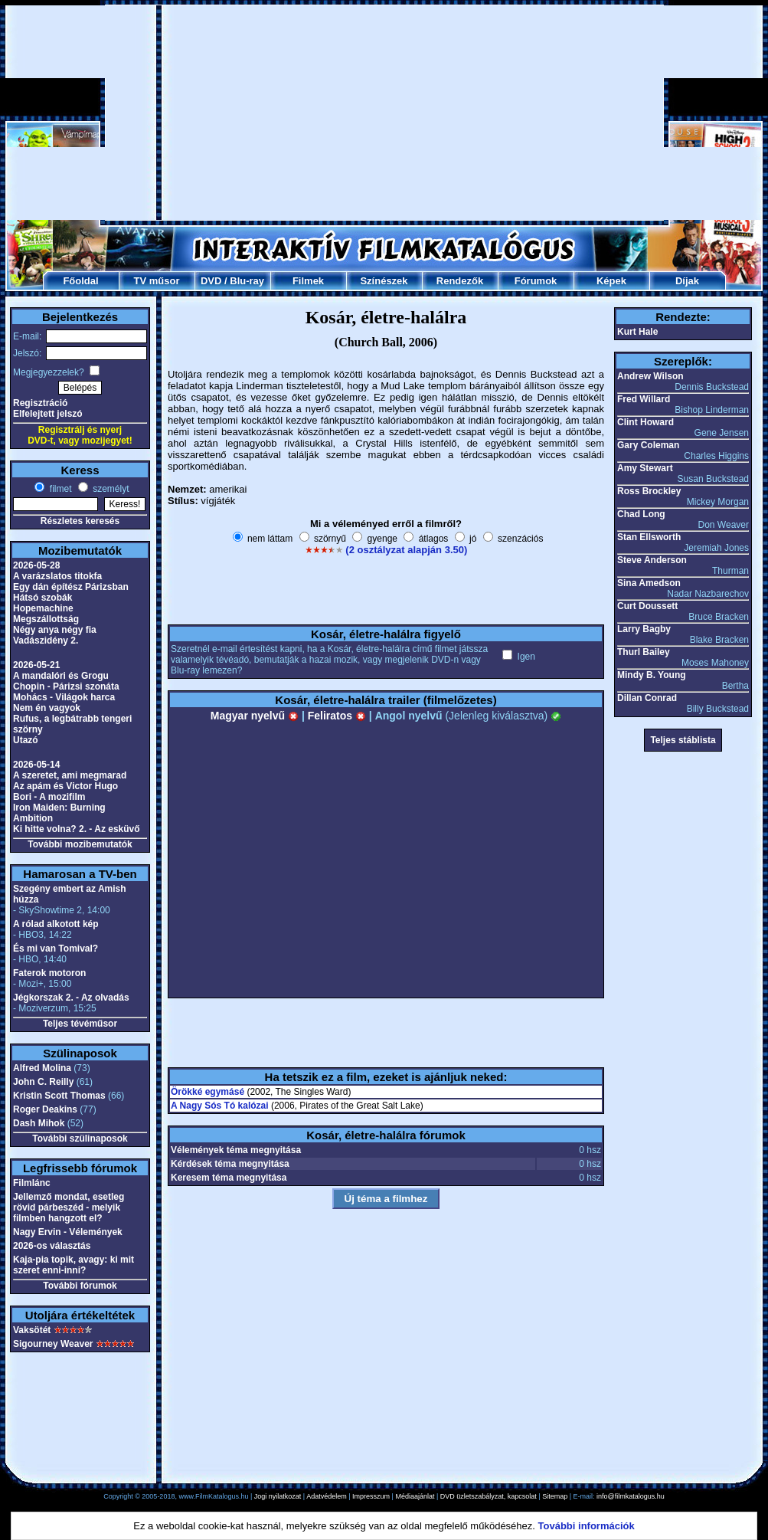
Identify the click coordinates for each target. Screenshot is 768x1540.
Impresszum (371, 1496)
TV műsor (157, 281)
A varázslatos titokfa (57, 576)
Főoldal (80, 281)
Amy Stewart (645, 468)
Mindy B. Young (651, 675)
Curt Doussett (647, 606)
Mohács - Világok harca (64, 697)
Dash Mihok (38, 1123)
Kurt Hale (637, 331)
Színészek (383, 281)
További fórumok (79, 1285)
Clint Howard (645, 422)
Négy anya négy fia (54, 629)
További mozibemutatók (80, 844)
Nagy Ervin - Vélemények (68, 1232)
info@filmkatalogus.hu (630, 1496)
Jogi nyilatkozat (278, 1496)
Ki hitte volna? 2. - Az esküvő (76, 829)
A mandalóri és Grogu (61, 675)
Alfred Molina (42, 1068)
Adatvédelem (326, 1496)
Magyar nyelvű (255, 715)
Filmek (308, 281)
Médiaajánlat (414, 1496)
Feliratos (337, 715)
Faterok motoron (49, 973)
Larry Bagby (644, 629)
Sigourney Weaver (53, 1343)
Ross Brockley (649, 491)
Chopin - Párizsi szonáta (66, 686)
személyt (109, 488)
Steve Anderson (652, 560)
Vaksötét (32, 1330)
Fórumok (536, 281)
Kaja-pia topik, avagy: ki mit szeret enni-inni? (73, 1265)
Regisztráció (40, 403)
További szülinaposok (79, 1138)
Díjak (687, 281)
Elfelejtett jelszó (48, 413)
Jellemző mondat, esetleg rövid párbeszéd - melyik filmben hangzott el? (68, 1207)
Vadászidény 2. (45, 640)
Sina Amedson (649, 583)
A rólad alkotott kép (56, 924)
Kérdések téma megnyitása (230, 1163)
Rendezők (459, 281)
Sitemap (554, 1496)
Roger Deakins (45, 1109)
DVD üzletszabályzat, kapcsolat (488, 1496)
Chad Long (641, 514)
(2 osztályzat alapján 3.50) (406, 549)
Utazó (25, 740)
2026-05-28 (36, 565)
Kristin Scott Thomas (59, 1095)
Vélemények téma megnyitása (236, 1150)
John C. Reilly (43, 1081)
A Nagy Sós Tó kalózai (220, 1105)
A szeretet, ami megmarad (69, 775)
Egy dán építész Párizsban (71, 587)
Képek (611, 281)
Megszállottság (46, 619)
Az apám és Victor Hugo (65, 786)
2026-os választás (51, 1245)
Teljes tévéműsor (80, 1023)
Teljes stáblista (682, 740)
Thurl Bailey (643, 652)
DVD (211, 281)
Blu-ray (247, 281)
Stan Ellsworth (649, 537)
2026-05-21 (36, 665)
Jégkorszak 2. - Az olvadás (71, 997)
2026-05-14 (36, 764)
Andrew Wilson (650, 376)
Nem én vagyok (46, 708)
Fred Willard (643, 399)
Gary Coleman (648, 445)
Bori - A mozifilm (49, 796)
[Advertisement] (385, 112)
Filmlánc (32, 1183)
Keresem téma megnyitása (228, 1177)
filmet (59, 488)
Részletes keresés (80, 521)
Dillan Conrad (647, 698)
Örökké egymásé (207, 1091)
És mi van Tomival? (55, 948)
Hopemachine (43, 608)
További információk (586, 1526)
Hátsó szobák (42, 597)
